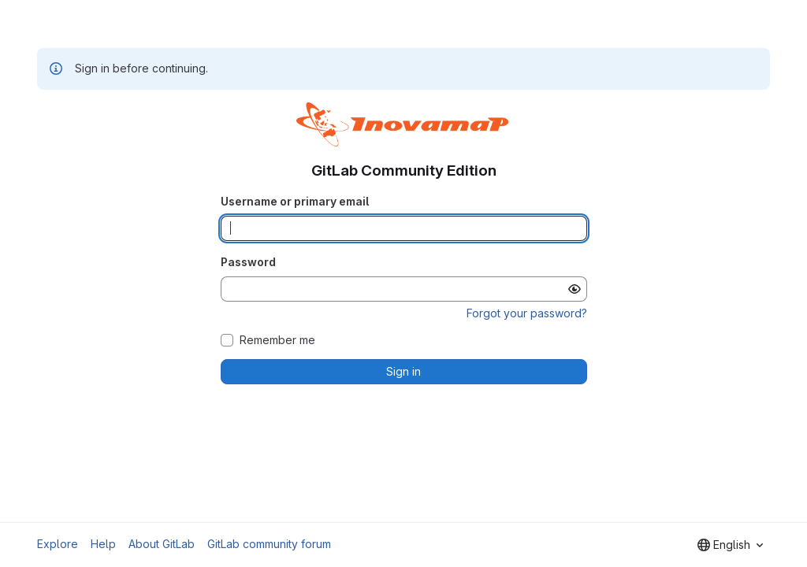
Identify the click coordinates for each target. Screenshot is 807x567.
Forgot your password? (527, 313)
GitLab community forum (269, 543)
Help (103, 543)
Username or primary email (295, 201)
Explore (57, 543)
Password (248, 262)
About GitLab (161, 543)
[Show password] (574, 289)
